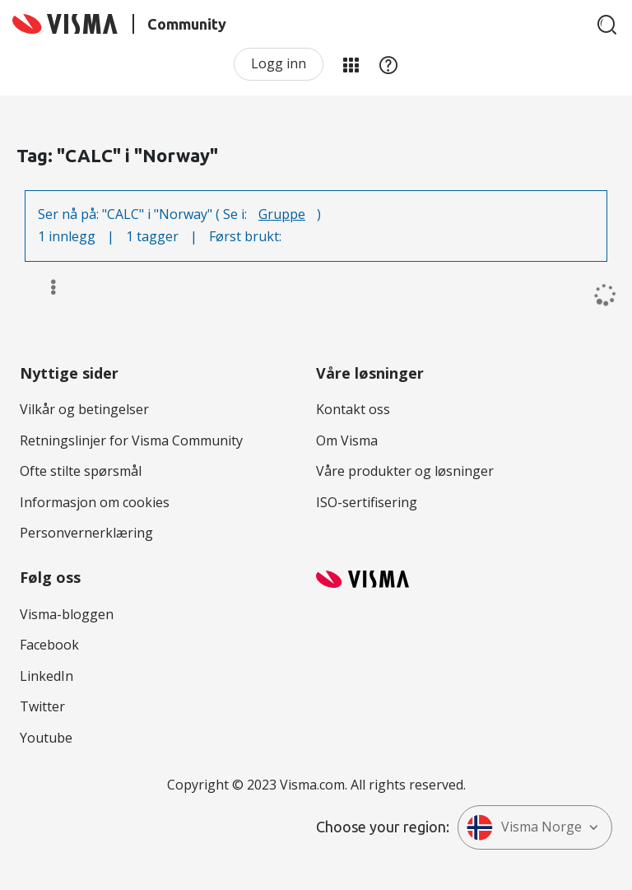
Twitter (42, 706)
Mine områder (350, 64)
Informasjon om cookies (95, 502)
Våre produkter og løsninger (405, 471)
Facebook (49, 645)
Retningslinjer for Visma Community (131, 440)
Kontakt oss (353, 409)
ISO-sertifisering (366, 502)
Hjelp (388, 64)
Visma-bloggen (67, 614)
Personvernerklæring (86, 533)
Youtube (46, 738)
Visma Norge (524, 827)
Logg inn (278, 63)
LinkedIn (46, 676)
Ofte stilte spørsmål (81, 471)
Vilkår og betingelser (84, 409)
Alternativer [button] (45, 287)
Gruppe (281, 214)
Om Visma (347, 440)
